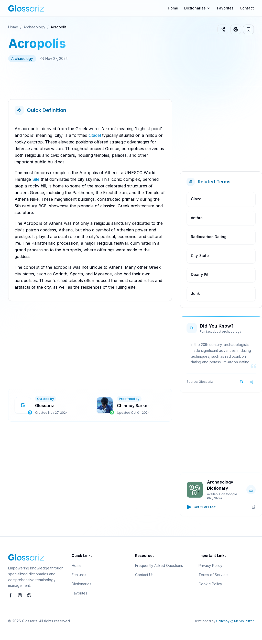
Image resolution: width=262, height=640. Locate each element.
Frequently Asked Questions (159, 565)
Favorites (225, 8)
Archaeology (34, 27)
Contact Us (144, 574)
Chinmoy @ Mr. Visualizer (235, 621)
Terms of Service (213, 574)
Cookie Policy (210, 584)
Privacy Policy (210, 565)
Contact (247, 8)
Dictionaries (81, 584)
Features (79, 574)
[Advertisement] (135, 345)
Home (173, 8)
